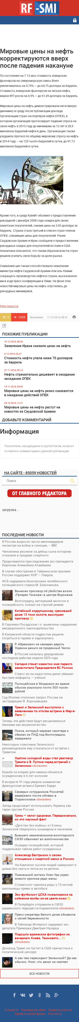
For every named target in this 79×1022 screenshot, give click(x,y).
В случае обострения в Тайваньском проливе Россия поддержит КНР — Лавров (36, 573)
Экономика (36, 317)
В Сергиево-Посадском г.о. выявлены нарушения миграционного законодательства (39, 626)
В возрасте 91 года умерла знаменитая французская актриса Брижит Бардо (31, 783)
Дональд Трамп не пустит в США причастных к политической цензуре (37, 950)
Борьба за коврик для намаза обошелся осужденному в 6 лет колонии (32, 774)
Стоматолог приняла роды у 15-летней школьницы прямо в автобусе (37, 886)
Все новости (39, 974)
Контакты (55, 1014)
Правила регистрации (30, 1014)
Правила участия (60, 1010)
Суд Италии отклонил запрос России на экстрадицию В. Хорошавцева (32, 699)
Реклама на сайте (33, 1010)
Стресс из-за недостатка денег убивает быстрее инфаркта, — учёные (38, 675)
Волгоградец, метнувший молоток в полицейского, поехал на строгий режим (35, 602)
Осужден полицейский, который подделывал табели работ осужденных (32, 847)
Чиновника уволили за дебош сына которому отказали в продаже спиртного (36, 553)
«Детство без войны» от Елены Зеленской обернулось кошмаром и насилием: (37, 827)
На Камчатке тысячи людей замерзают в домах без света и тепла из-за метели (39, 866)
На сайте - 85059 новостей (30, 472)
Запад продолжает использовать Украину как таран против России (36, 807)
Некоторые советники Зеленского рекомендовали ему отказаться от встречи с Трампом (36, 748)
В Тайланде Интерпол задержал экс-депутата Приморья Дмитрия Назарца (35, 926)
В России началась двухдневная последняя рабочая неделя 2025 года (32, 656)
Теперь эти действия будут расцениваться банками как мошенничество (33, 722)
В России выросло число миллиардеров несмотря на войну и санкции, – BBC (32, 543)
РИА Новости (9, 306)
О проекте (11, 1010)
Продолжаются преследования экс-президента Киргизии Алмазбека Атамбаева (37, 563)
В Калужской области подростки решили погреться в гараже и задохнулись (33, 636)
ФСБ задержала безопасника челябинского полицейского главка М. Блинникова (35, 583)
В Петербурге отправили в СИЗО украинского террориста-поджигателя (38, 906)
